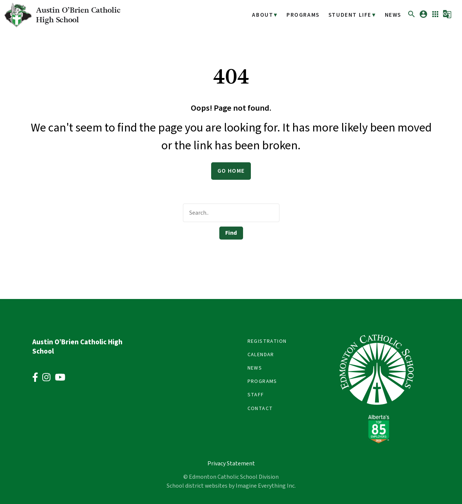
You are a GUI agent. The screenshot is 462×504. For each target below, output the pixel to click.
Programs (307, 15)
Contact (260, 408)
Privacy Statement (231, 463)
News (393, 15)
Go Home (231, 171)
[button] (411, 17)
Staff (256, 395)
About (269, 15)
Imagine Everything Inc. (266, 486)
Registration (267, 341)
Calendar (261, 354)
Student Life (352, 15)
